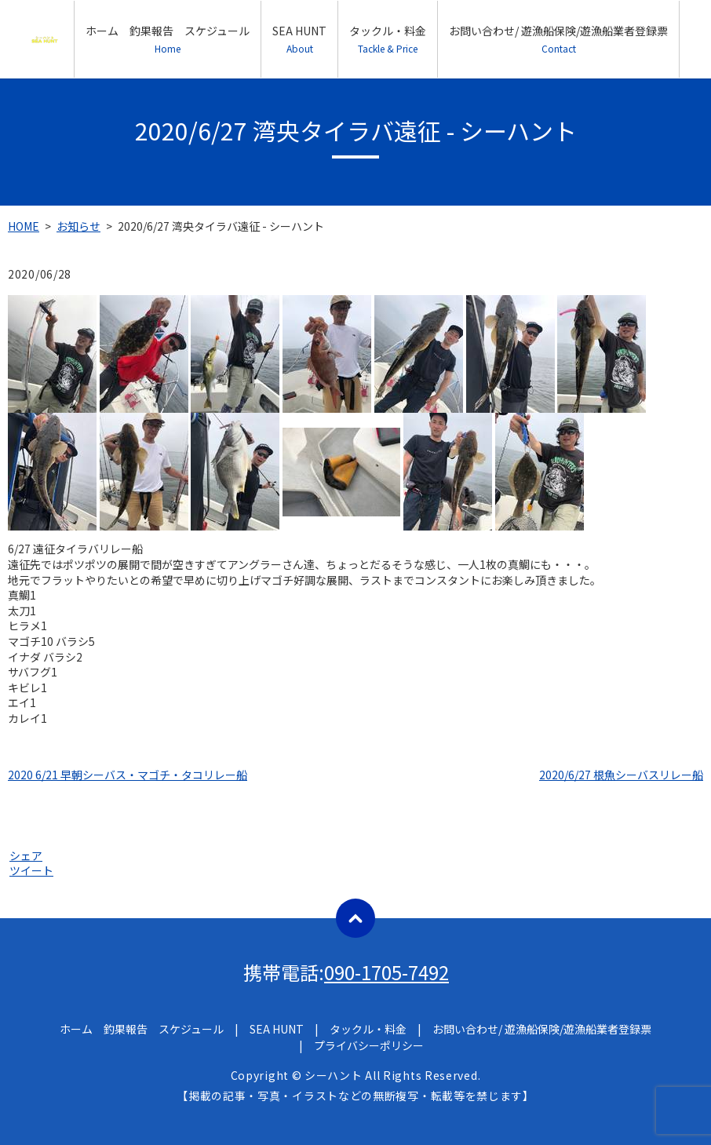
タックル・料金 (387, 39)
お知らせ (78, 226)
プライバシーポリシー (369, 1045)
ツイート (31, 870)
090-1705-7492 (386, 972)
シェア (25, 855)
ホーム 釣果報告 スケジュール (168, 39)
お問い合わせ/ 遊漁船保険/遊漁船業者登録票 (558, 39)
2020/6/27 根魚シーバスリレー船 (621, 774)
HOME (23, 226)
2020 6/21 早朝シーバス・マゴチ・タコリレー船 (127, 774)
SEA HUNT (299, 39)
